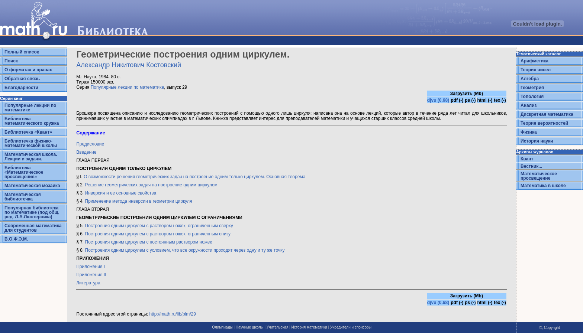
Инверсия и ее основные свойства (121, 193)
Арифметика (534, 60)
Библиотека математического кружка (31, 121)
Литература (88, 282)
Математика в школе (543, 185)
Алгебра (530, 78)
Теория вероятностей (544, 123)
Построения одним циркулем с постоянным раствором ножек (148, 242)
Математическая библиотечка (22, 197)
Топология (532, 96)
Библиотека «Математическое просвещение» (24, 172)
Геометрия (532, 87)
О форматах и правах (28, 69)
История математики (309, 327)
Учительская (277, 327)
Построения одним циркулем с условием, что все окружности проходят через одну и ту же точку (185, 250)
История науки (537, 141)
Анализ (529, 105)
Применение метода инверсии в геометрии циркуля (138, 201)
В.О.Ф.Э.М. (16, 239)
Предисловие (90, 144)
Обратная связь (22, 78)
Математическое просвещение (539, 176)
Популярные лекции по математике (30, 107)
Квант (527, 158)
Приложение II (91, 274)
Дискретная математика (547, 114)
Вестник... (531, 166)
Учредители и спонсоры (350, 327)
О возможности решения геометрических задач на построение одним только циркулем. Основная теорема (194, 176)
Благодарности (21, 87)
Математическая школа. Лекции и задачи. (30, 156)
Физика (529, 132)
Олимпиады (222, 327)
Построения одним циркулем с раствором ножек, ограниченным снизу (158, 233)
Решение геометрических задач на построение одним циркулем (151, 184)
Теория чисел (536, 69)
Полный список (21, 52)
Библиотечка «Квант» (28, 132)
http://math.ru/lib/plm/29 (172, 314)
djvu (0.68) (438, 100)
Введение (86, 152)
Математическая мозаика (32, 185)
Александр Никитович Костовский (128, 65)
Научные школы (250, 327)
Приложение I (90, 266)
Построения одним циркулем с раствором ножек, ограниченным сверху (159, 225)
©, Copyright (549, 328)
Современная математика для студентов (32, 228)
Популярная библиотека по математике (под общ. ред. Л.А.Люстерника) (31, 212)
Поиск (11, 60)
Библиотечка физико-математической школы (30, 143)
